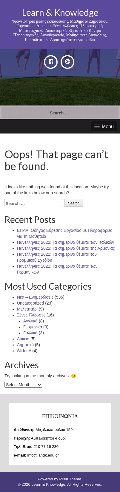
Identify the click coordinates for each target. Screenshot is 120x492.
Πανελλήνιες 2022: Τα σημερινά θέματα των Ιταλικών (65, 242)
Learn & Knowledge (60, 12)
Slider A (24, 350)
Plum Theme (70, 479)
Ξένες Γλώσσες (31, 315)
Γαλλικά (30, 332)
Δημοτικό (25, 344)
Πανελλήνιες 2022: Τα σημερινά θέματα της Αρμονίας (66, 248)
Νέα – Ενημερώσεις (35, 297)
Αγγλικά (30, 321)
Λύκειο (23, 338)
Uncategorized (30, 303)
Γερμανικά (32, 327)
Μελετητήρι (27, 309)
